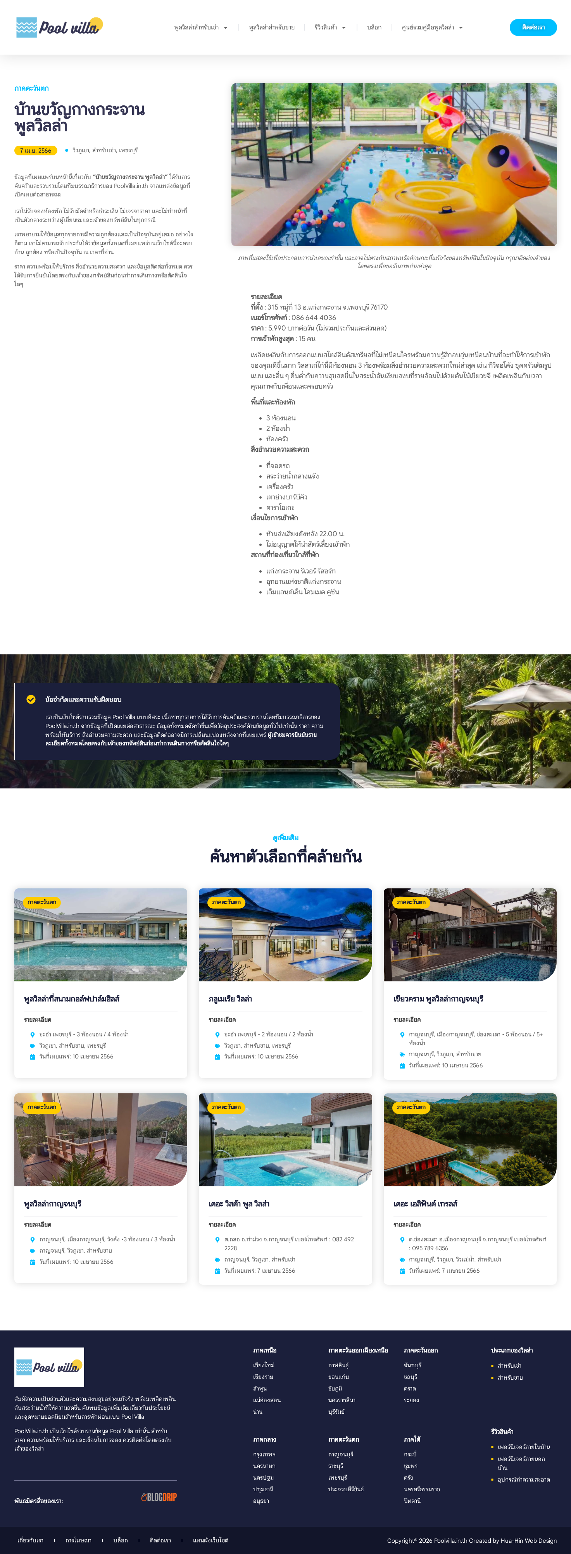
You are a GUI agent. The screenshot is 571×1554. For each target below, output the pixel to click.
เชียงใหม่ (263, 1365)
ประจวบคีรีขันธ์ (346, 1489)
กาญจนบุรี (421, 1054)
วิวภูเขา (81, 150)
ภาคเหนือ (264, 1350)
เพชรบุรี (128, 150)
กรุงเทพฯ (264, 1454)
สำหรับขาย (71, 1045)
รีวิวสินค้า (331, 27)
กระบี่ (410, 1454)
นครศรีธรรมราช (422, 1489)
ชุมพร (410, 1466)
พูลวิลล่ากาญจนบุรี (52, 1204)
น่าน (257, 1411)
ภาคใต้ (412, 1440)
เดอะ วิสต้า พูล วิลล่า (239, 1204)
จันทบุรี (412, 1365)
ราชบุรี (335, 1466)
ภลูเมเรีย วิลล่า (230, 999)
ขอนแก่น (338, 1376)
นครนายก (264, 1466)
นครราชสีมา (341, 1400)
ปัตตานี (412, 1500)
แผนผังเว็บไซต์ (210, 1540)
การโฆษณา (78, 1540)
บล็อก (374, 27)
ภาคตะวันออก (421, 1350)
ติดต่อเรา (160, 1540)
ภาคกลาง (264, 1440)
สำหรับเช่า (104, 150)
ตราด (410, 1388)
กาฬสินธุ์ (338, 1365)
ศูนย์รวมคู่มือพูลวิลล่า (433, 27)
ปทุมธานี (263, 1489)
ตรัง (408, 1477)
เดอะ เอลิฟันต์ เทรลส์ (425, 1204)
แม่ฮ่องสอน (267, 1400)
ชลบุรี (410, 1376)
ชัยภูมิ (335, 1388)
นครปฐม (263, 1477)
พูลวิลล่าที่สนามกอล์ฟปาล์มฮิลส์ (71, 999)
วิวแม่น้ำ (465, 1259)
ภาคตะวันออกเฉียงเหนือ (358, 1350)
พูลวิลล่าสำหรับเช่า (201, 27)
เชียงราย (263, 1376)
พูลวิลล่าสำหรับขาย (272, 27)
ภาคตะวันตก (31, 88)
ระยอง (411, 1400)
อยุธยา (261, 1500)
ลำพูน (260, 1388)
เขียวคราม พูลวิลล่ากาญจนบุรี (438, 999)
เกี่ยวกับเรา (30, 1540)
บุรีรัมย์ (336, 1411)
